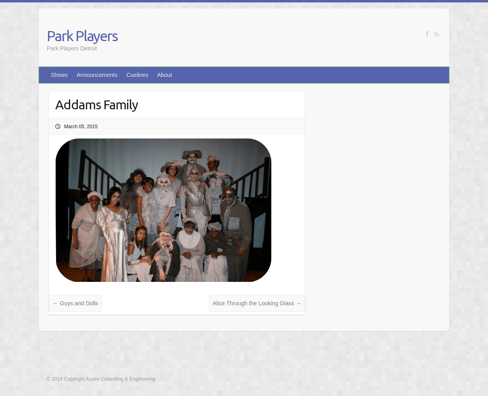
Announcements (97, 75)
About (164, 75)
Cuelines (137, 75)
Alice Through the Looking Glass (257, 303)
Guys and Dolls (75, 303)
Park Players (82, 35)
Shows (59, 75)
